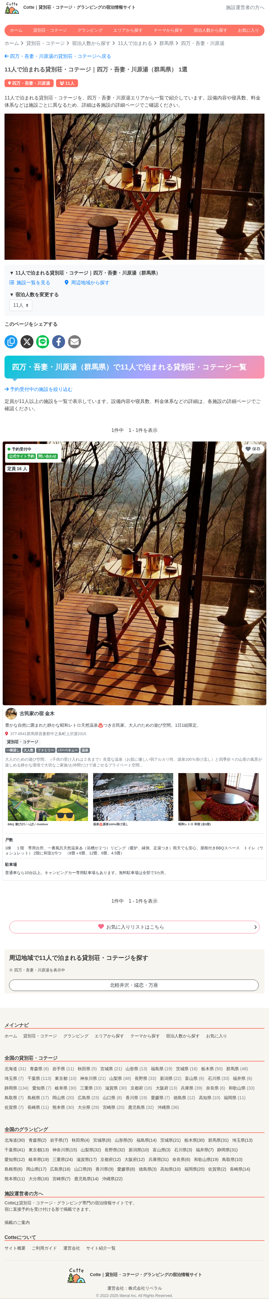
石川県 (219, 1078)
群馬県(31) (219, 1140)
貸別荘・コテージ (50, 30)
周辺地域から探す (87, 282)
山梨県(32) (91, 1149)
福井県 (242, 1078)
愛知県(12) (15, 1159)
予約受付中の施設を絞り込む (39, 389)
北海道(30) (15, 1140)
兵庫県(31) (159, 1159)
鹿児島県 (141, 1107)
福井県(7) (205, 1149)
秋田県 (88, 1068)
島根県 (38, 1097)
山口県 (113, 1097)
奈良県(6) (182, 1159)
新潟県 (171, 1078)
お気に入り (248, 30)
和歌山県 (242, 1088)
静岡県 (17, 1088)
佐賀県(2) (217, 1169)
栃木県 (212, 1068)
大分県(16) (39, 1178)
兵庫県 (192, 1088)
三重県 (91, 1088)
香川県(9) (105, 1169)
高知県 (210, 1097)
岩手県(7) (59, 1140)
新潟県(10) (139, 1149)
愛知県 (42, 1088)
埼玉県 (15, 1078)
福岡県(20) (195, 1169)
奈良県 (216, 1088)
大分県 (89, 1107)
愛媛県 (161, 1097)
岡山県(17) (37, 1169)
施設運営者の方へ (245, 7)
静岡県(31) (227, 1149)
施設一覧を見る (29, 282)
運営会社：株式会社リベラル (134, 1288)
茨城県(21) (171, 1140)
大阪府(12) (135, 1159)
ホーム (16, 30)
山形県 (137, 1068)
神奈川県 (93, 1078)
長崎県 (38, 1107)
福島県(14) (147, 1140)
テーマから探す (168, 30)
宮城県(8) (102, 1140)
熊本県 (63, 1107)
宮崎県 (114, 1107)
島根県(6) (14, 1169)
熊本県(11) (15, 1178)
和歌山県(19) (207, 1159)
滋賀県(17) (87, 1159)
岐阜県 (66, 1088)
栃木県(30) (195, 1140)
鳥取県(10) (232, 1159)
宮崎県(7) (62, 1178)
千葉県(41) (15, 1149)
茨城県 (187, 1068)
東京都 (66, 1078)
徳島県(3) (148, 1169)
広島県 (89, 1097)
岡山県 (63, 1097)
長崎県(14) (240, 1169)
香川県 (137, 1097)
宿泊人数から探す (210, 30)
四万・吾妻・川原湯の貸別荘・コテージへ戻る (58, 56)
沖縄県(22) (112, 1178)
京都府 (141, 1088)
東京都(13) (39, 1149)
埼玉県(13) (242, 1140)
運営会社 (71, 1248)
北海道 (16, 1068)
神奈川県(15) (65, 1149)
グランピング (90, 30)
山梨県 (120, 1078)
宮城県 (111, 1068)
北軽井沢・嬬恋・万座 (134, 985)
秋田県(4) (81, 1140)
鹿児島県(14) (87, 1178)
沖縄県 (168, 1107)
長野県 (146, 1078)
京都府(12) (111, 1159)
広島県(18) (61, 1169)
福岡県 (235, 1097)
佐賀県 (15, 1107)
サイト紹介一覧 (101, 1248)
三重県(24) (63, 1159)
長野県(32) (115, 1149)
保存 (253, 448)
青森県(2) (38, 1140)
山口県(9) (83, 1169)
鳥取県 (15, 1097)
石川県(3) (183, 1149)
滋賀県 (116, 1088)
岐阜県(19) (39, 1159)
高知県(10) (171, 1169)
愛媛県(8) (126, 1169)
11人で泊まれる (135, 43)
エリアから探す (128, 30)
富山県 (195, 1078)
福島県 (162, 1068)
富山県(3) (162, 1149)
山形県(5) (124, 1140)
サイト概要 (15, 1248)
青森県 (40, 1068)
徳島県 (185, 1097)
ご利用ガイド (44, 1248)
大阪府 (167, 1088)
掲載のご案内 (17, 1222)
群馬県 (166, 43)
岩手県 (63, 1068)
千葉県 (40, 1078)
